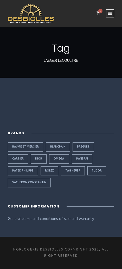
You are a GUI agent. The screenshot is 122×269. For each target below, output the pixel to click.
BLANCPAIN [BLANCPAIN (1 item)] (58, 146)
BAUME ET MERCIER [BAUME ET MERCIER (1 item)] (25, 146)
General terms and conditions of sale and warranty (51, 219)
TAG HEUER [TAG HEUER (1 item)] (72, 170)
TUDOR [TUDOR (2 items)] (97, 170)
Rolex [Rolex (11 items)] (49, 170)
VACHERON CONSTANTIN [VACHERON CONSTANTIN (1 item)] (29, 182)
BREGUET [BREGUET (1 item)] (83, 146)
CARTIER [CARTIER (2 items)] (18, 158)
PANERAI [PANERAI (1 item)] (82, 158)
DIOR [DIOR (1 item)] (38, 158)
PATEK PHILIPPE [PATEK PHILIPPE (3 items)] (23, 170)
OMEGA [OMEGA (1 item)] (59, 158)
